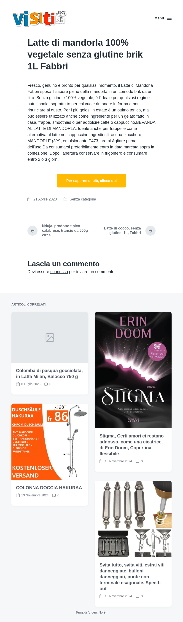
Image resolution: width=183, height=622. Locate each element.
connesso (59, 271)
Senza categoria (83, 199)
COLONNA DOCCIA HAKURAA (49, 504)
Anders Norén (97, 612)
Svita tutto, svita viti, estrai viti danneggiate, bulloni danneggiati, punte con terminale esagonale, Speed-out (132, 593)
